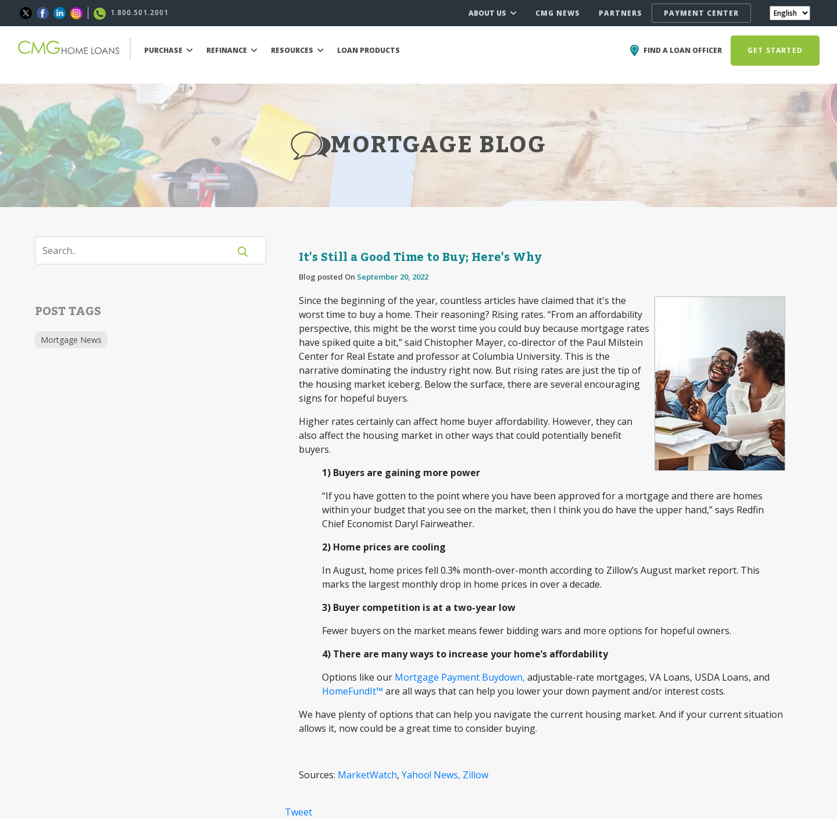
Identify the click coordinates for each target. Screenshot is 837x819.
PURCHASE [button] (168, 50)
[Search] (139, 250)
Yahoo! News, (431, 774)
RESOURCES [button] (297, 50)
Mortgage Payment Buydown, (460, 677)
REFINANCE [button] (231, 50)
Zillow (475, 774)
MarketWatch (367, 774)
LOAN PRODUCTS (368, 50)
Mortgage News (71, 339)
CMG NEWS (557, 13)
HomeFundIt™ (352, 691)
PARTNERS (620, 13)
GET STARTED (775, 50)
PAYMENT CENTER (701, 13)
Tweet (298, 812)
